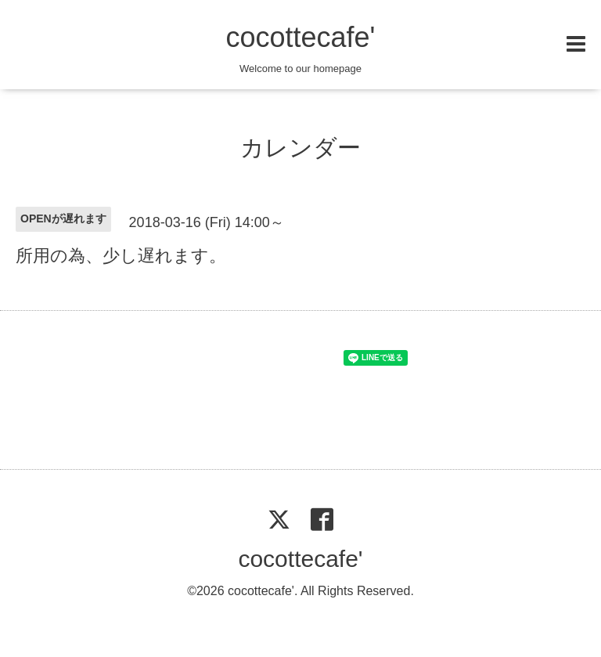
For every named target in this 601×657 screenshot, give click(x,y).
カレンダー (300, 148)
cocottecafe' (300, 37)
